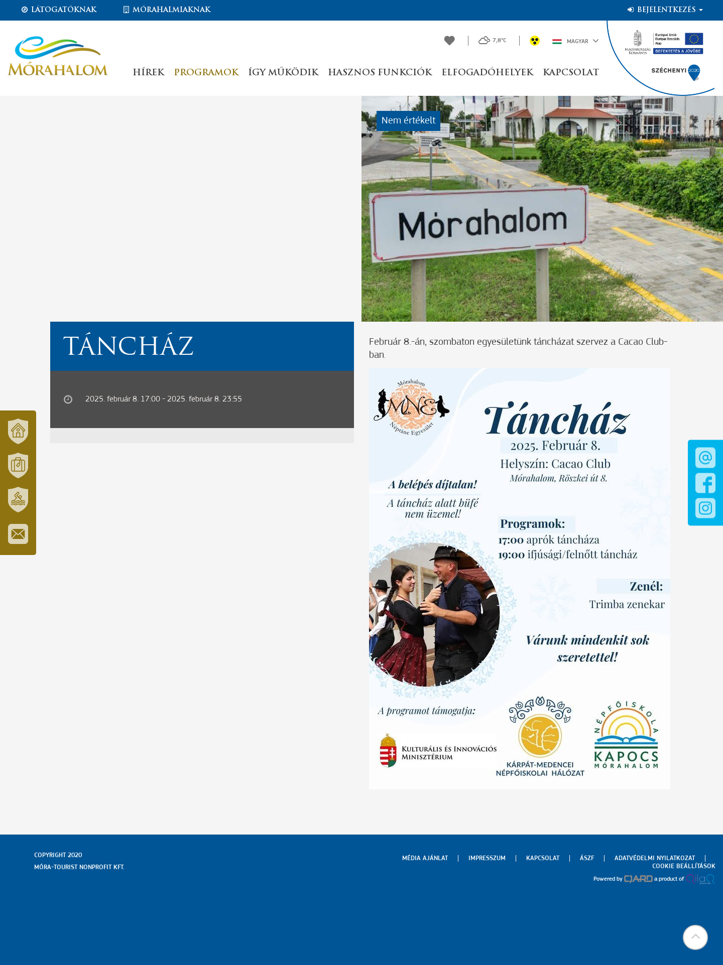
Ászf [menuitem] (587, 858)
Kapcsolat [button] (571, 73)
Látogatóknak (58, 10)
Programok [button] (206, 73)
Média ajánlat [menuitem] (425, 858)
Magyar (575, 41)
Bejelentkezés (664, 10)
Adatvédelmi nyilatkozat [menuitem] (655, 858)
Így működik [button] (283, 73)
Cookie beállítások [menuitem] (683, 866)
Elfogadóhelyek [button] (487, 73)
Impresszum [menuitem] (487, 858)
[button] (695, 937)
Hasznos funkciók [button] (379, 73)
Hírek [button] (148, 73)
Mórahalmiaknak (166, 10)
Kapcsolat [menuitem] (542, 858)
